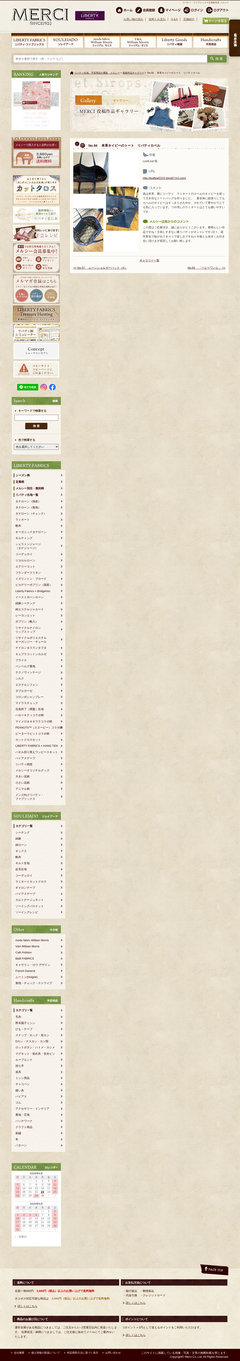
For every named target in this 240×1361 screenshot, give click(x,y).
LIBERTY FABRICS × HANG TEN (36, 745)
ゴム (18, 1102)
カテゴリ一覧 (24, 826)
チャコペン (22, 1084)
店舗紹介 (189, 19)
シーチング (22, 832)
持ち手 (19, 1065)
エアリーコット (25, 566)
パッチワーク (23, 1121)
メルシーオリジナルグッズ (32, 770)
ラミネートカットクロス (31, 881)
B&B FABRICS (24, 958)
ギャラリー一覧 (149, 260)
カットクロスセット (28, 739)
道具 (18, 1072)
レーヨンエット (25, 615)
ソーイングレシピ (26, 912)
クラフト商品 (23, 1127)
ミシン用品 (22, 1078)
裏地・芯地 (22, 1114)
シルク (19, 678)
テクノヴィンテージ (28, 672)
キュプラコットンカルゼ (31, 654)
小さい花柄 (22, 782)
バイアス (21, 1096)
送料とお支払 (157, 19)
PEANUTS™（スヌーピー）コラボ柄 (39, 727)
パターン (21, 1145)
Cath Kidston (23, 952)
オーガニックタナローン (31, 532)
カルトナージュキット (29, 899)
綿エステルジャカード (29, 609)
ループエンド (23, 1059)
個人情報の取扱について (45, 1352)
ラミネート (22, 519)
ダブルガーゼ (23, 690)
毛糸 (18, 1016)
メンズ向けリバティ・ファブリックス (29, 796)
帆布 (18, 525)
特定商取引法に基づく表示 (82, 1352)
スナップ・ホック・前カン (32, 1035)
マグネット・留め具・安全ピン (35, 1053)
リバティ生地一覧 (27, 494)
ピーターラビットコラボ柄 (32, 733)
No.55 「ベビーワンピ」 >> (206, 267)
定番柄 (20, 481)
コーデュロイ (23, 554)
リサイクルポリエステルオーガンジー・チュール (31, 639)
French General (25, 971)
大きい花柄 (22, 776)
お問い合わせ (113, 1352)
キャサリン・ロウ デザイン (32, 964)
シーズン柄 (23, 475)
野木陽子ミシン (25, 1023)
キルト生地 (22, 863)
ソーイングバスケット (29, 906)
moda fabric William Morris (32, 940)
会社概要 (19, 1352)
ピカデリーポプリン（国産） (33, 584)
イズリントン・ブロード (31, 578)
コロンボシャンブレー (29, 697)
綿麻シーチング (25, 603)
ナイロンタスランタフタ (31, 647)
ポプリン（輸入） (26, 621)
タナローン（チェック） (31, 513)
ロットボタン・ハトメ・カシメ (35, 1047)
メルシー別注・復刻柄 (30, 488)
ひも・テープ (23, 1029)
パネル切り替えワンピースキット (36, 752)
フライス (21, 660)
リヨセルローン (25, 560)
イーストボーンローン (29, 597)
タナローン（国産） (28, 501)
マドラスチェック (26, 703)
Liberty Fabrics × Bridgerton (32, 591)
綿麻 (18, 838)
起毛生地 (21, 869)
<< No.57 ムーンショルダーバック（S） (100, 267)
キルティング (23, 538)
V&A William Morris (27, 946)
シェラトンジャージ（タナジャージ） (28, 546)
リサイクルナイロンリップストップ (28, 629)
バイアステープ (25, 758)
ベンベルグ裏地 (25, 666)
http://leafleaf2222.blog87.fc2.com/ (164, 178)
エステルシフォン (26, 684)
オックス (21, 851)
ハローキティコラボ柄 (29, 715)
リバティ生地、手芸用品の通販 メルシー (97, 72)
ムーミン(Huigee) (26, 977)
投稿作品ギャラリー (133, 72)
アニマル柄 (22, 788)
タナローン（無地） (28, 507)
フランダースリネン (28, 572)
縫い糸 (19, 1090)
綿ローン (21, 844)
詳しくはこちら (27, 1306)
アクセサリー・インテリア (32, 1108)
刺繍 (18, 1133)
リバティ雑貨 (23, 764)
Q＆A (174, 19)
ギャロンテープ (25, 887)
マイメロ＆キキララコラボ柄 (33, 721)
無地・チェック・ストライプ (33, 983)
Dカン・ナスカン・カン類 (31, 1041)
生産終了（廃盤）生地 (29, 709)
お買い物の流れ (133, 19)
